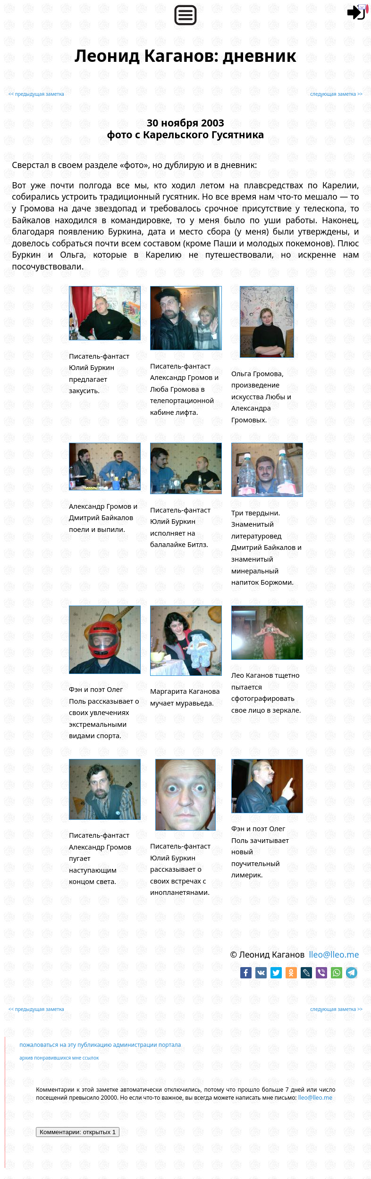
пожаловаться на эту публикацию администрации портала (100, 1045)
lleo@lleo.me (334, 954)
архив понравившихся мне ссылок (59, 1057)
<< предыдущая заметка (36, 94)
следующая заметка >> (336, 94)
